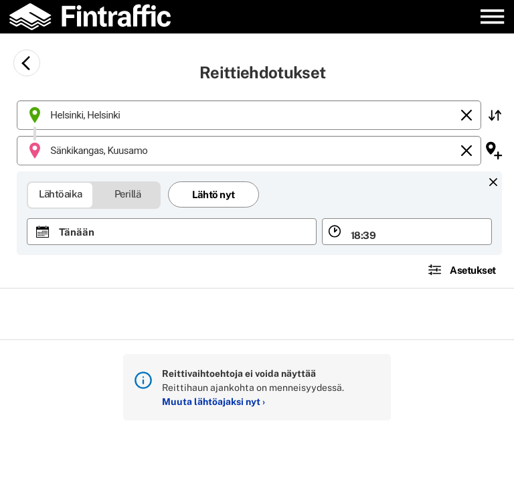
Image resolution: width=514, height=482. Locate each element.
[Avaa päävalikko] (492, 16)
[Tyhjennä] (466, 115)
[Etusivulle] (97, 16)
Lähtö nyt (213, 194)
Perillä (128, 193)
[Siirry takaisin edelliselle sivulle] (26, 63)
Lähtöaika (61, 193)
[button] (494, 115)
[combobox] (249, 115)
